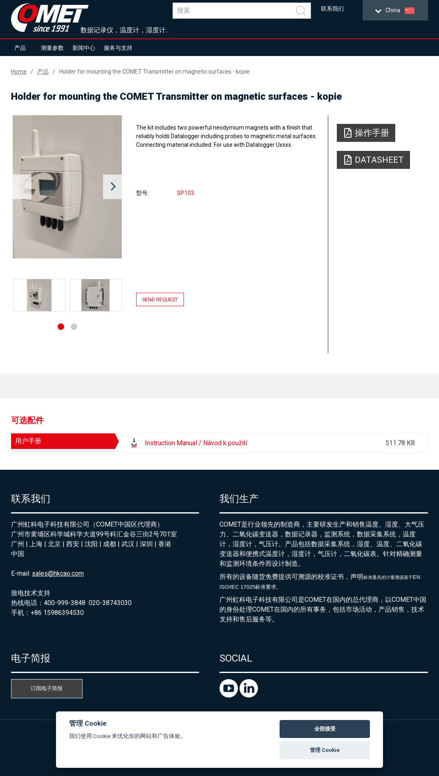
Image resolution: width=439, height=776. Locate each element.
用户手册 (28, 441)
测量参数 (52, 48)
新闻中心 (83, 48)
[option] (67, 186)
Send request (160, 299)
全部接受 (325, 729)
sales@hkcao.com (58, 573)
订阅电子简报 (47, 688)
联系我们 (332, 8)
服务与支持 (118, 48)
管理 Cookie (325, 750)
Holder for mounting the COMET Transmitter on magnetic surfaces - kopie (154, 71)
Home (19, 71)
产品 (20, 48)
